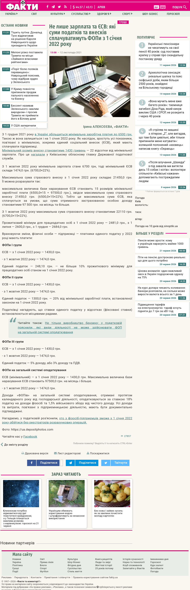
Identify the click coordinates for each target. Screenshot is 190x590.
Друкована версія (36, 453)
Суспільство (80, 14)
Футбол (44, 569)
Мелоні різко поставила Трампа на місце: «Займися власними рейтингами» (27, 57)
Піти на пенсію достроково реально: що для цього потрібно (162, 259)
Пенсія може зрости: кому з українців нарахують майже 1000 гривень (160, 244)
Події (15, 569)
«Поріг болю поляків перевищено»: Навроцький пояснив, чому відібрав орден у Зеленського (25, 75)
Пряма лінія (46, 559)
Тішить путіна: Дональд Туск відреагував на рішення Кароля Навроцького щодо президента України (26, 39)
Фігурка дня (74, 562)
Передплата (21, 575)
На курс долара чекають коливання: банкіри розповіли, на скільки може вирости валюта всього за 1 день (162, 291)
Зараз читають (66, 474)
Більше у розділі (150, 233)
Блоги (43, 562)
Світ (36, 14)
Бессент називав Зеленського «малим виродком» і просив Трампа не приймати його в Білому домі (25, 112)
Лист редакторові (69, 453)
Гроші (123, 22)
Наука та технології (134, 559)
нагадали (38, 154)
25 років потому (104, 565)
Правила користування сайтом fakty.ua (95, 575)
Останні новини (14, 25)
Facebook (30, 436)
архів (101, 7)
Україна (13, 14)
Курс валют (156, 562)
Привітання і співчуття (57, 575)
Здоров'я (103, 14)
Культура (58, 14)
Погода (154, 569)
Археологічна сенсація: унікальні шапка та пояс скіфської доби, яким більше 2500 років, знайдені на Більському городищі (160, 80)
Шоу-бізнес (149, 14)
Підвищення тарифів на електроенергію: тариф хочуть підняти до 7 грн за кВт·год (160, 308)
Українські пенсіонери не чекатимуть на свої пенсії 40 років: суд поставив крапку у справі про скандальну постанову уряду (161, 51)
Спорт (126, 14)
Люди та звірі (102, 559)
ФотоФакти (156, 565)
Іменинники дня (159, 556)
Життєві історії (103, 562)
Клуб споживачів (132, 562)
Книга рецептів (103, 556)
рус (156, 7)
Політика (17, 562)
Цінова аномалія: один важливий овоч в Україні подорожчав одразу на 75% (160, 274)
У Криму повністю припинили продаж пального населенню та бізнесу (25, 93)
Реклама (7, 575)
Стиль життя (75, 569)
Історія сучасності (133, 556)
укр (162, 7)
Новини (16, 556)
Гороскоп (171, 14)
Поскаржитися (99, 453)
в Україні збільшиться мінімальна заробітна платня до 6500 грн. (83, 134)
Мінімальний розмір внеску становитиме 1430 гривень (44, 150)
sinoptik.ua (171, 226)
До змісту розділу (16, 444)
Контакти (36, 575)
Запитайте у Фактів (134, 565)
